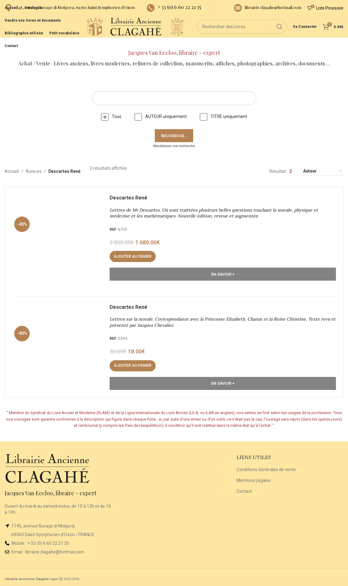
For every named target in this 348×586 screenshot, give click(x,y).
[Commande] (322, 162)
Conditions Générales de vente (266, 467)
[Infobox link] (70, 9)
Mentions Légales (254, 478)
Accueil (12, 162)
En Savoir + (222, 267)
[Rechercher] (242, 34)
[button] (135, 250)
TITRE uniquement (223, 107)
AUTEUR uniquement (160, 107)
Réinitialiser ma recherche (174, 137)
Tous (111, 107)
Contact (244, 488)
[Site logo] (71, 33)
